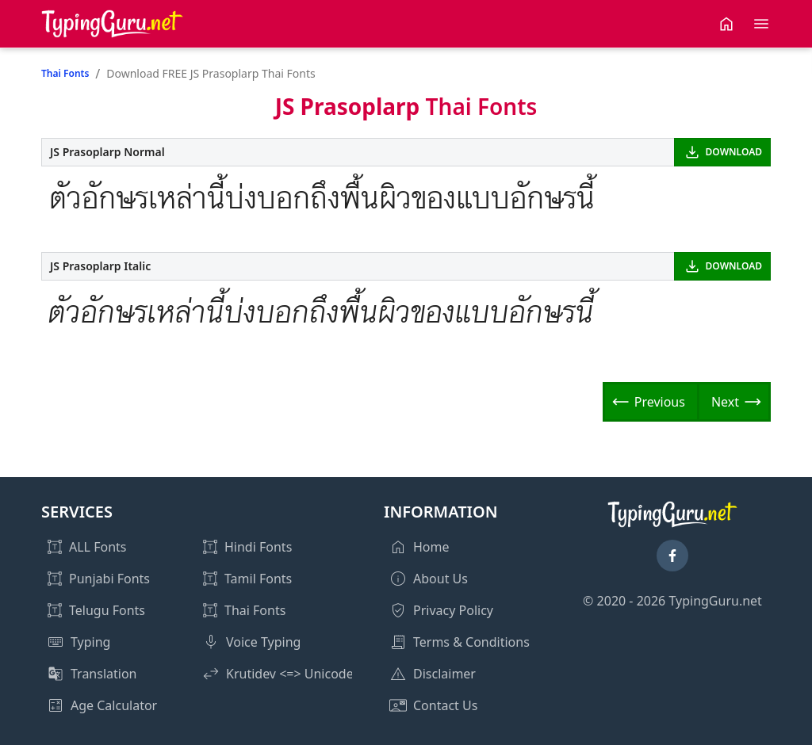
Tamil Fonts (258, 578)
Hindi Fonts (258, 547)
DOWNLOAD (734, 152)
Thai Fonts (65, 73)
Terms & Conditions (471, 642)
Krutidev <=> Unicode (290, 673)
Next (725, 402)
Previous (659, 402)
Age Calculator (114, 705)
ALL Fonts (97, 547)
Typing (90, 642)
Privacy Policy (453, 610)
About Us (440, 578)
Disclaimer (444, 673)
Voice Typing (263, 642)
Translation (104, 673)
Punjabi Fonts (109, 578)
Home (431, 547)
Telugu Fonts (107, 610)
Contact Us (445, 705)
